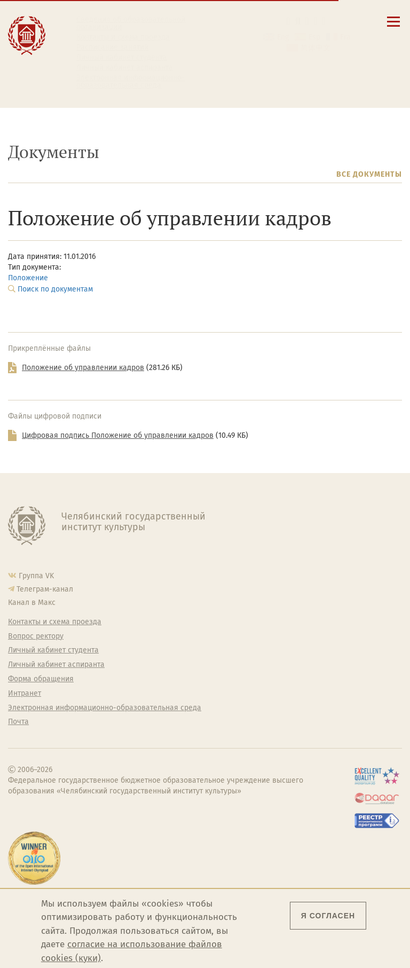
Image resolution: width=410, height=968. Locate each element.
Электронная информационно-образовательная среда (130, 81)
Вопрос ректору (36, 636)
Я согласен (328, 915)
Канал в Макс (32, 602)
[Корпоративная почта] (307, 21)
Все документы (369, 174)
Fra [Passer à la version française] (345, 37)
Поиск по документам (55, 289)
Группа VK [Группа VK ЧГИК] (36, 575)
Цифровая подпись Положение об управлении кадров (118, 435)
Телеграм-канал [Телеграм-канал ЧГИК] (45, 589)
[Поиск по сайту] (297, 21)
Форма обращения (41, 679)
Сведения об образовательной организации (130, 23)
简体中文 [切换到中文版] (315, 47)
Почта (18, 722)
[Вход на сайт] (324, 21)
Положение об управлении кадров (83, 367)
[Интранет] (316, 21)
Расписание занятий (112, 47)
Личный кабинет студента (121, 57)
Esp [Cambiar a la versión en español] (314, 37)
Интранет (24, 693)
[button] (288, 21)
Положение (28, 277)
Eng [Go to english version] (283, 37)
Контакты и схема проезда (123, 37)
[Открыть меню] (393, 27)
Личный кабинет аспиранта (124, 68)
